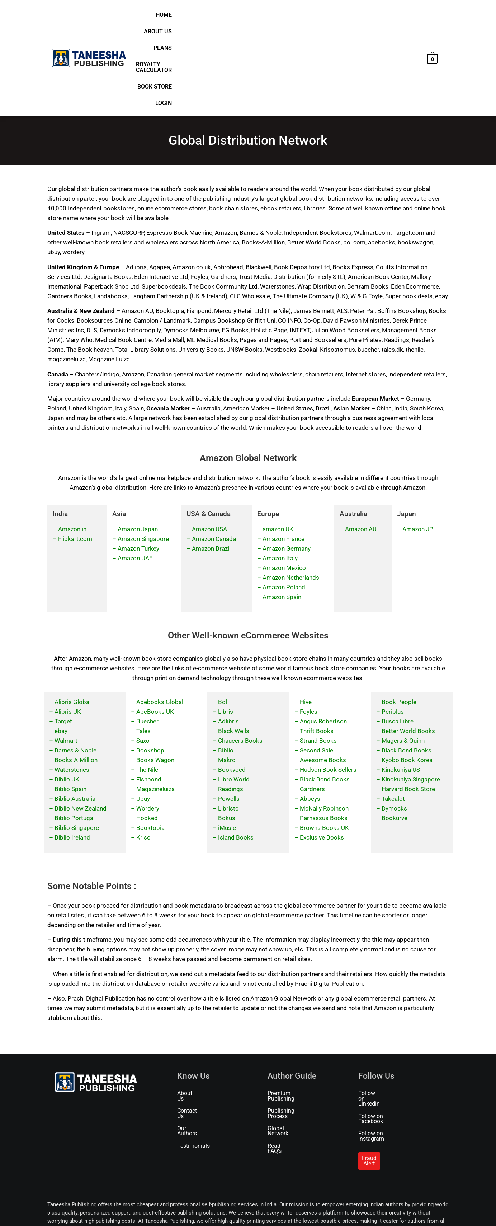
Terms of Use (110, 1210)
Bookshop (150, 666)
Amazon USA (209, 445)
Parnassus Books (324, 733)
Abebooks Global (159, 617)
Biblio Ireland (72, 753)
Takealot (393, 714)
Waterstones (72, 685)
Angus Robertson (323, 637)
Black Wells (233, 646)
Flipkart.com (75, 454)
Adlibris (228, 637)
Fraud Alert (375, 1053)
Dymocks (394, 724)
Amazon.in (72, 445)
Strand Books (318, 656)
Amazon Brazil (211, 464)
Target (63, 637)
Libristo (228, 724)
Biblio (225, 666)
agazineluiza (158, 704)
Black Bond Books (325, 695)
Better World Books (408, 646)
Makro (227, 675)
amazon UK (278, 445)
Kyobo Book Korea (407, 675)
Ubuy (143, 714)
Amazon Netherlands (291, 493)
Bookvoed (232, 685)
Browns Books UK (324, 743)
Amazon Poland (284, 503)
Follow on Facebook (383, 1021)
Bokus (226, 733)
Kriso (143, 753)
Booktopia (150, 743)
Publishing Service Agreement (369, 1210)
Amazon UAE (135, 474)
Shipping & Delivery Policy (186, 1210)
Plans (280, 17)
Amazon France (283, 454)
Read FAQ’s (282, 1046)
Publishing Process (292, 1021)
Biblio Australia (75, 714)
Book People (399, 617)
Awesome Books (323, 675)
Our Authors (192, 1034)
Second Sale (316, 666)
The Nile (147, 685)
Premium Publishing (293, 1009)
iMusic (227, 743)
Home (225, 17)
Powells (229, 714)
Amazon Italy (280, 474)
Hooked (147, 733)
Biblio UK (67, 695)
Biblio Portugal (75, 733)
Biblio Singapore (77, 743)
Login (409, 17)
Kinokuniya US (401, 685)
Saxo (143, 656)
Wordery (147, 724)
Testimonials (193, 1046)
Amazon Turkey (138, 464)
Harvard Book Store (408, 704)
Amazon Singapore (143, 454)
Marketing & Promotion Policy (306, 1210)
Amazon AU (361, 445)
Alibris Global (73, 617)
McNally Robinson (324, 724)
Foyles (308, 627)
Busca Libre (398, 637)
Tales (143, 646)
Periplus (393, 627)
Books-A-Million (76, 675)
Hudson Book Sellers (328, 685)
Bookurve (394, 733)
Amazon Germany (287, 464)
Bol (222, 617)
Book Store (379, 17)
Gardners (312, 704)
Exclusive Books (322, 753)
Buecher (147, 637)
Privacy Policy (142, 1210)
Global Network (287, 1034)
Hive (306, 617)
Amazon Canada (214, 454)
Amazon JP (417, 445)
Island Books (236, 753)
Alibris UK (68, 627)
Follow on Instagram (384, 1034)
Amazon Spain (282, 513)
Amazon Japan (138, 445)
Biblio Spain (70, 704)
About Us (252, 17)
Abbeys (310, 714)
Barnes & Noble (75, 666)
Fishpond (148, 695)
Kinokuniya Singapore (411, 695)
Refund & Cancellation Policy (244, 1210)
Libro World (234, 695)
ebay (61, 646)
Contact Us (191, 1021)
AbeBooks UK (155, 627)
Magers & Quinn (403, 656)
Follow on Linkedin (382, 1009)
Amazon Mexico (284, 484)
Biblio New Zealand (81, 724)
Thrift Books (317, 646)
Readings (230, 704)
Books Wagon (155, 675)
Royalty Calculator (325, 17)
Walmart (66, 656)
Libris (225, 627)
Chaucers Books (240, 656)
